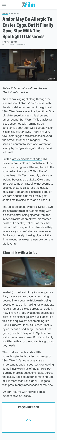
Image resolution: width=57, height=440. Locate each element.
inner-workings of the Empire (28, 368)
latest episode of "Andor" (27, 159)
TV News (15, 14)
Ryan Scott (11, 42)
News (5, 14)
